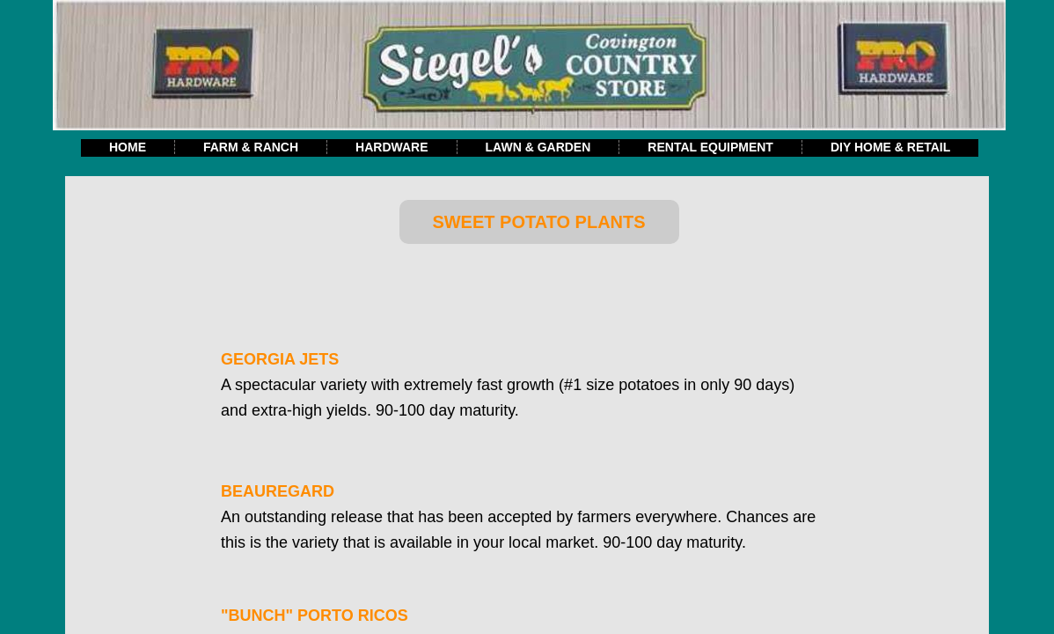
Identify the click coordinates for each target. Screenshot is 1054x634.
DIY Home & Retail (890, 147)
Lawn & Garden (538, 147)
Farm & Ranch (250, 147)
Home (127, 147)
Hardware (391, 147)
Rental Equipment (710, 147)
